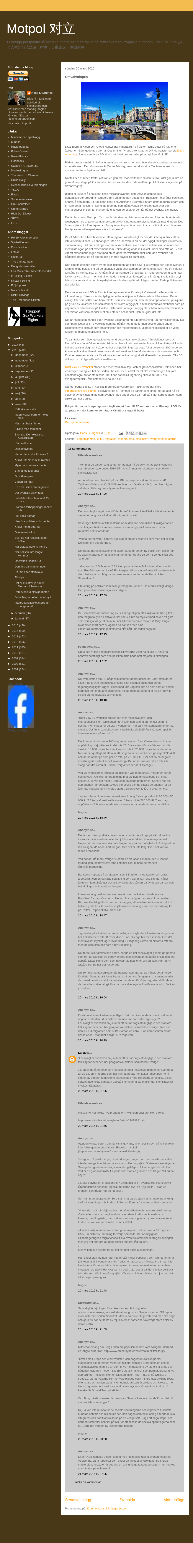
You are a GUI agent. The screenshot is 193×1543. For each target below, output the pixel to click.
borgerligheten (86, 438)
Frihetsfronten (19, 151)
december (22, 354)
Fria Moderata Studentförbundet (31, 271)
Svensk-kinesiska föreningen (29, 185)
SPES (15, 218)
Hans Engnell (15, 684)
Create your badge (17, 730)
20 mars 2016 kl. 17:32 (92, 661)
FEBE (14, 223)
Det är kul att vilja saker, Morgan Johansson (29, 584)
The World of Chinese (24, 175)
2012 (15, 641)
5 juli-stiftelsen (20, 242)
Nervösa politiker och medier (32, 521)
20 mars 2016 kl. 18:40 (92, 700)
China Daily (18, 180)
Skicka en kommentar (87, 1482)
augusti (20, 377)
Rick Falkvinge (20, 295)
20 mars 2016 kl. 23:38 (92, 1439)
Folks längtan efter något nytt (33, 597)
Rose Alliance (19, 156)
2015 (15, 625)
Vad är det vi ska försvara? (31, 454)
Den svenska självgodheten (32, 591)
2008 (15, 663)
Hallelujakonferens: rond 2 (31, 546)
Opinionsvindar (24, 448)
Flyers (15, 194)
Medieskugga (19, 170)
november (22, 360)
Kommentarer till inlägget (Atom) (107, 1508)
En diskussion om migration (32, 487)
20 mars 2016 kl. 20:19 (92, 1040)
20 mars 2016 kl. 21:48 (92, 1290)
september (22, 371)
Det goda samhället (23, 266)
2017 (15, 344)
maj (18, 393)
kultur (99, 438)
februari (20, 613)
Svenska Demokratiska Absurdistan (29, 436)
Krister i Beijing (20, 280)
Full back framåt (24, 516)
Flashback (17, 161)
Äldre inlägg (174, 1500)
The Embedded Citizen (25, 300)
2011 (15, 647)
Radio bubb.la (19, 146)
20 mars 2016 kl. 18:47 (92, 915)
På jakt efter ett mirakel (29, 572)
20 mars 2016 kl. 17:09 (92, 595)
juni (18, 387)
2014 (15, 630)
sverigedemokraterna (163, 438)
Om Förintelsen (20, 204)
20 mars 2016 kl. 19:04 (92, 997)
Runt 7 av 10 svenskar (79, 367)
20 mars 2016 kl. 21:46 (92, 1125)
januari (20, 618)
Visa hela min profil (19, 123)
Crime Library (19, 208)
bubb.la (15, 141)
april (18, 398)
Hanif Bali (17, 256)
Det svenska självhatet (29, 492)
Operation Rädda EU (28, 561)
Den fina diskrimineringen (30, 566)
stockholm (142, 438)
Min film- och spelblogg (25, 137)
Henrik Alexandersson (24, 237)
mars (19, 404)
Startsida (127, 1500)
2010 (15, 653)
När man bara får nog (28, 423)
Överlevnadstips (25, 532)
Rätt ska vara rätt (25, 409)
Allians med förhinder (28, 428)
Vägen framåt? (24, 481)
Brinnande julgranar (27, 470)
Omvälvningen (24, 476)
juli (17, 382)
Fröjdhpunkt (18, 285)
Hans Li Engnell (42, 92)
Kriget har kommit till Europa (32, 459)
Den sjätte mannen (77, 422)
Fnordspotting (19, 247)
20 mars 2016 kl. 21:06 (92, 1091)
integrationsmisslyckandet (81, 390)
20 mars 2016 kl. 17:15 (92, 634)
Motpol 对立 (41, 28)
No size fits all (19, 290)
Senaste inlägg (78, 1500)
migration (110, 438)
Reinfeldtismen (24, 443)
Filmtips (19, 577)
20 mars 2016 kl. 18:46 (92, 817)
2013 (15, 636)
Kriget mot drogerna (27, 526)
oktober (20, 366)
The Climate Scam (22, 261)
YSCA (15, 189)
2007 (15, 669)
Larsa (82, 1052)
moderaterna (126, 438)
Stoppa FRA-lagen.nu (24, 165)
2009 (15, 658)
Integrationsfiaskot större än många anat (32, 604)
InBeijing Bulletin (21, 275)
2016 (15, 350)
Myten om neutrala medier (31, 465)
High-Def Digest (21, 213)
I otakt (15, 252)
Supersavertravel (21, 199)
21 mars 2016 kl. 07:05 (92, 1473)
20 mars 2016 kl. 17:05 (92, 493)
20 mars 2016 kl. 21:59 (92, 1329)
